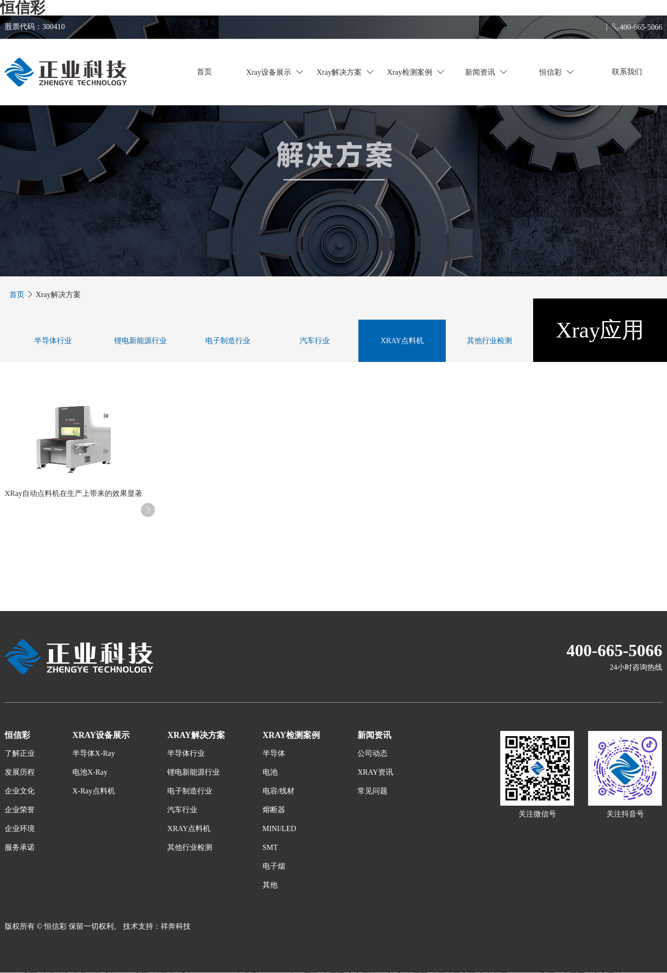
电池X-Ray (90, 772)
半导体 (274, 753)
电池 (270, 772)
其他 (270, 885)
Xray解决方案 (345, 72)
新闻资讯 (486, 72)
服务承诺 (20, 847)
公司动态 (372, 753)
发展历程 (20, 772)
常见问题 (372, 791)
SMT (270, 847)
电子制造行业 (227, 341)
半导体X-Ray (93, 753)
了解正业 (20, 753)
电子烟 (274, 866)
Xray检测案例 (415, 72)
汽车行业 (315, 341)
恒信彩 (556, 72)
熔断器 (274, 810)
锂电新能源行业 (140, 341)
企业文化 (20, 791)
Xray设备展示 (274, 72)
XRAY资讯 (375, 772)
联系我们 (627, 72)
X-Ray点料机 (93, 791)
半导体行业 (53, 341)
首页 (204, 72)
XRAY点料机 (402, 341)
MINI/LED (279, 828)
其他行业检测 (489, 341)
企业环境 (20, 828)
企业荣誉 (20, 810)
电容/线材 (279, 791)
